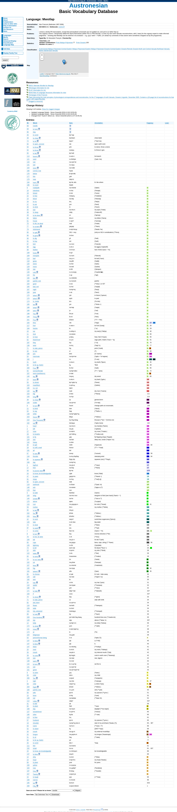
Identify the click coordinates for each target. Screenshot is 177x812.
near (34, 179)
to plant (35, 706)
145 (28, 498)
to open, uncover (38, 144)
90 (28, 238)
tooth (34, 362)
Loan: (167, 123)
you (34, 354)
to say (35, 411)
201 (28, 320)
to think (35, 408)
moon (35, 267)
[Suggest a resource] (36, 101)
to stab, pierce (37, 348)
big (34, 394)
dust (34, 334)
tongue (35, 734)
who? (35, 311)
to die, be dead (38, 223)
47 (28, 476)
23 (28, 199)
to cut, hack (37, 560)
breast (35, 193)
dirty (34, 757)
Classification (8, 43)
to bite (35, 704)
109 (28, 256)
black (34, 647)
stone (35, 264)
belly (34, 623)
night (34, 289)
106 (28, 403)
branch (35, 156)
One (34, 771)
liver (34, 468)
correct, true (37, 171)
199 (28, 317)
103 (28, 385)
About (5, 20)
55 (28, 371)
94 (28, 147)
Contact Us (7, 27)
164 (28, 284)
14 (28, 623)
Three (35, 317)
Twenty (35, 774)
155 (28, 396)
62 (28, 340)
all (33, 450)
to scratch (36, 227)
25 (28, 649)
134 (28, 456)
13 (28, 379)
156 (28, 278)
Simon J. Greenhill (80, 809)
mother (35, 507)
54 (28, 356)
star (34, 269)
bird (34, 244)
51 (28, 737)
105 (28, 540)
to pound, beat (38, 471)
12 (28, 550)
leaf (34, 258)
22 (28, 196)
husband (36, 720)
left (34, 429)
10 (28, 757)
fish (34, 746)
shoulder (36, 723)
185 (28, 304)
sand (34, 159)
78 (28, 559)
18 (28, 193)
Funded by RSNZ (12, 111)
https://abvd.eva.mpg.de (76, 1)
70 (28, 597)
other (34, 714)
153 (28, 394)
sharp (35, 479)
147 (28, 647)
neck (34, 649)
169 (28, 292)
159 (28, 608)
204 (28, 687)
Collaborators (8, 22)
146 (28, 487)
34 (28, 201)
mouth (35, 652)
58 (28, 693)
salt (34, 577)
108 (28, 253)
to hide (35, 591)
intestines (36, 190)
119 (28, 484)
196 (28, 185)
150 (28, 765)
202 (28, 513)
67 (28, 453)
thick (34, 565)
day (34, 462)
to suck (35, 519)
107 (28, 373)
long (34, 397)
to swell (35, 528)
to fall (35, 153)
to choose (36, 574)
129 (28, 267)
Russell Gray (97, 809)
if (33, 594)
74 (28, 548)
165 (28, 287)
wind (34, 345)
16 (28, 190)
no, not (35, 388)
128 (28, 620)
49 (28, 215)
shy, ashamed (37, 611)
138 (28, 661)
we (34, 304)
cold (34, 272)
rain (34, 162)
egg (34, 247)
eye (34, 210)
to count (35, 185)
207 (28, 774)
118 (28, 261)
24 (28, 760)
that (34, 490)
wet (34, 165)
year (34, 292)
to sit (34, 737)
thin (34, 278)
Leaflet (42, 74)
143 (28, 275)
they (34, 343)
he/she (35, 328)
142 (28, 442)
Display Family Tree (10, 53)
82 (28, 603)
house (35, 221)
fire (34, 275)
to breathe (36, 434)
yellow (35, 765)
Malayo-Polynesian (54, 49)
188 (28, 307)
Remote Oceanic (132, 49)
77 (28, 226)
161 (28, 611)
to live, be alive (38, 537)
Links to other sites (10, 24)
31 (28, 362)
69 (28, 129)
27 (28, 431)
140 (28, 376)
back (34, 380)
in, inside (36, 301)
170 (28, 295)
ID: (28, 123)
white (34, 414)
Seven (35, 417)
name (35, 726)
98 (28, 247)
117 (28, 325)
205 (28, 516)
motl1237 (62, 27)
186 (28, 354)
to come (35, 531)
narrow (35, 780)
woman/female (38, 371)
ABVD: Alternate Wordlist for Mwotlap (41, 85)
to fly (34, 437)
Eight (34, 687)
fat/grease (36, 635)
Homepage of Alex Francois (38, 95)
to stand (35, 729)
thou (34, 323)
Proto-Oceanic (81, 42)
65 (28, 542)
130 (28, 269)
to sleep (35, 212)
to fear (35, 196)
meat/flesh (36, 385)
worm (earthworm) (39, 373)
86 (28, 235)
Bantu (106, 1)
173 (28, 632)
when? (35, 295)
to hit (34, 141)
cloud (35, 629)
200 (28, 368)
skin (34, 550)
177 (28, 176)
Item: (71, 123)
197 (28, 771)
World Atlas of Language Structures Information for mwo (47, 93)
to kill (34, 548)
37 (28, 204)
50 (28, 382)
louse (35, 253)
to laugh (35, 777)
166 (28, 171)
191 (28, 450)
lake (34, 522)
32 (28, 734)
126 (28, 522)
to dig (35, 238)
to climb (35, 626)
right (34, 681)
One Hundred (37, 617)
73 (28, 525)
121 (28, 159)
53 (28, 638)
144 (28, 664)
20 (28, 473)
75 (28, 223)
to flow (35, 717)
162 (28, 423)
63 (28, 726)
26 (28, 582)
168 (28, 462)
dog (34, 132)
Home (5, 18)
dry (34, 376)
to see (35, 351)
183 (28, 323)
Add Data (6, 49)
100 (28, 495)
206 (28, 678)
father (35, 218)
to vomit (35, 135)
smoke (35, 499)
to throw (35, 147)
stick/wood (36, 229)
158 (28, 780)
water (35, 553)
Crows (100, 1)
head (34, 760)
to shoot (35, 597)
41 (28, 704)
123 (28, 717)
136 (28, 345)
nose (34, 431)
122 (28, 553)
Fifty (34, 786)
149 (28, 698)
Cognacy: (150, 123)
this (34, 176)
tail (34, 540)
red (34, 698)
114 (28, 258)
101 (28, 437)
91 (28, 241)
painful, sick (37, 281)
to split (35, 232)
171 (28, 591)
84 (28, 706)
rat (34, 562)
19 (28, 723)
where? (35, 571)
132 (28, 568)
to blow (35, 641)
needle (35, 126)
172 (28, 626)
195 (28, 388)
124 (28, 439)
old (34, 423)
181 (28, 571)
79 (28, 229)
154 (28, 168)
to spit (35, 445)
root (34, 504)
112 (28, 701)
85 (28, 574)
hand (34, 426)
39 (28, 655)
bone (34, 695)
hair (34, 583)
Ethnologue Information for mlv (39, 88)
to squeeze (36, 459)
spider (35, 585)
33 (28, 777)
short (34, 168)
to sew (35, 454)
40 (28, 207)
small (34, 748)
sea (34, 439)
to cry (35, 201)
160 (28, 281)
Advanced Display (9, 41)
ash (34, 487)
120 (28, 264)
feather (35, 250)
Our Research (8, 29)
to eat (35, 204)
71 (28, 348)
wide (34, 608)
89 (28, 614)
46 (28, 351)
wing (34, 495)
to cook (35, 655)
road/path (36, 188)
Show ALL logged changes (51, 109)
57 (28, 720)
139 (28, 272)
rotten (35, 701)
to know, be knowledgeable (42, 473)
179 (28, 179)
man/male (36, 356)
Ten (34, 678)
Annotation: (99, 123)
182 (28, 359)
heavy (35, 442)
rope (34, 542)
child (34, 675)
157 (28, 565)
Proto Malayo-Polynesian (64, 42)
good (34, 284)
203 (28, 417)
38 (28, 138)
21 (28, 408)
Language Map (8, 45)
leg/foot (35, 465)
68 (28, 126)
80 (28, 232)
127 (28, 712)
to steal (35, 525)
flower (35, 605)
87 (28, 528)
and (34, 579)
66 (28, 365)
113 (28, 156)
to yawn (35, 476)
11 (28, 334)
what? (35, 308)
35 (28, 135)
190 (28, 714)
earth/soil (36, 484)
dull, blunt (36, 603)
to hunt (35, 129)
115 (28, 504)
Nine (34, 516)
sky (34, 620)
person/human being (40, 638)
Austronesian (91, 1)
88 (28, 459)
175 (28, 501)
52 (28, 729)
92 (28, 144)
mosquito (36, 256)
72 (28, 141)
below (35, 174)
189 (28, 310)
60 (28, 218)
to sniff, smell (37, 447)
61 (28, 221)
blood (35, 199)
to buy (35, 241)
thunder (35, 456)
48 (28, 212)
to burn (35, 664)
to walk (35, 493)
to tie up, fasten (38, 365)
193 (28, 594)
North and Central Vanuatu (148, 49)
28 (28, 434)
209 (28, 617)
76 (28, 537)
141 (28, 165)
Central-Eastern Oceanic (118, 49)
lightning (36, 545)
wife (34, 693)
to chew (35, 138)
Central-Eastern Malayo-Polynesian (73, 49)
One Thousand (38, 420)
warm (35, 661)
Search (5, 39)
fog (34, 568)
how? (35, 182)
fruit (34, 325)
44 (28, 337)
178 (28, 490)
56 (28, 675)
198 (28, 313)
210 (28, 420)
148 (28, 414)
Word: (35, 123)
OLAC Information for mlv (37, 90)
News (5, 31)
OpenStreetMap (44, 76)
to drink (35, 207)
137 (28, 641)
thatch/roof (36, 340)
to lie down (36, 215)
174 (28, 301)
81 (28, 479)
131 (28, 629)
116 (28, 605)
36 (28, 445)
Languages (7, 35)
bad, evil (36, 287)
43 (28, 331)
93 (28, 470)
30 (28, 652)
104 (28, 635)
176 (28, 174)
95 (28, 153)
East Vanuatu (53, 51)
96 (28, 132)
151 (28, 670)
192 (28, 579)
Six (34, 513)
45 (28, 210)
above (35, 501)
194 (28, 182)
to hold (35, 614)
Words (5, 37)
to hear (35, 337)
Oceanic (107, 49)
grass (35, 261)
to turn (35, 406)
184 (28, 328)
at (33, 632)
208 (28, 786)
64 (28, 411)
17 (28, 468)
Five (34, 320)
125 (28, 577)
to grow (35, 236)
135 (28, 545)
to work (35, 556)
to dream (36, 382)
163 (28, 768)
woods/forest (37, 712)
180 (28, 588)
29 (28, 447)
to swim (35, 673)
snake (35, 403)
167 (28, 289)
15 (28, 695)
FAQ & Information (10, 26)
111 (28, 746)
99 (28, 250)
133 (28, 162)
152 (28, 748)
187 (28, 343)
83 (28, 556)
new (34, 768)
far (34, 588)
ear (34, 331)
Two (34, 314)
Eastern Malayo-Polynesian (95, 49)
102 (28, 562)
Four (34, 368)
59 (28, 507)
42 (28, 519)
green (35, 670)
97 (28, 244)
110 (28, 585)
